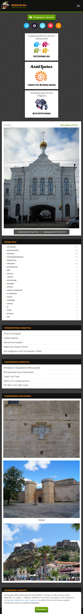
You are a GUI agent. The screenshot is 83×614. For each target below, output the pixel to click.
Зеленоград (11, 280)
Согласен (41, 609)
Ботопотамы (42, 113)
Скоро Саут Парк (12, 376)
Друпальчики (12, 250)
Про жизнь (11, 247)
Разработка (11, 260)
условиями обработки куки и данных (21, 600)
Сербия (10, 304)
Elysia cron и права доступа (16, 380)
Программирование (15, 257)
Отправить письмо (41, 17)
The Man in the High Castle (16, 385)
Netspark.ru (41, 56)
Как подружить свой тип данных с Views (23, 351)
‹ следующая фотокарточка (28, 232)
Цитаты (10, 274)
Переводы (11, 300)
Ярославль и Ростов (69, 125)
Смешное (11, 264)
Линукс (10, 287)
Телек (9, 310)
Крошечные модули (13, 342)
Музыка (10, 314)
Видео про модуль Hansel (16, 346)
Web (8, 270)
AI (7, 307)
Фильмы (10, 284)
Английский (12, 267)
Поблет (41, 520)
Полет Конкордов (12, 333)
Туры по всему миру (42, 85)
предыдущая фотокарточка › (54, 232)
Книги (9, 297)
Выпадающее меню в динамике (19, 372)
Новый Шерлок (11, 338)
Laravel (10, 277)
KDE (8, 317)
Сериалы (10, 254)
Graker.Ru (18, 5)
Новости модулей (14, 290)
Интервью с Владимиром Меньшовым (22, 367)
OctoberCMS (12, 294)
